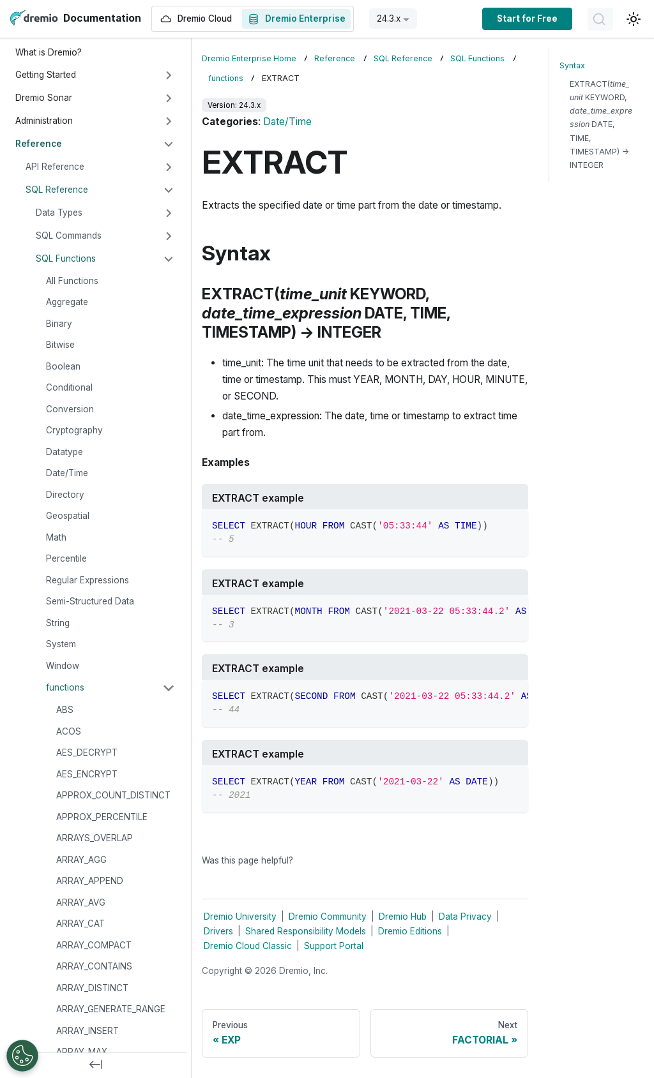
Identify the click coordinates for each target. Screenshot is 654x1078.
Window (62, 666)
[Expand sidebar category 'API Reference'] (168, 167)
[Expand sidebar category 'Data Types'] (168, 213)
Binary (59, 323)
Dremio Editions (410, 931)
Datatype (64, 452)
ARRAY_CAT (80, 923)
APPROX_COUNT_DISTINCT (113, 795)
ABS (64, 710)
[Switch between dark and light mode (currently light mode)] (633, 19)
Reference (38, 143)
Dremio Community (328, 916)
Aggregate (67, 302)
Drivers (218, 931)
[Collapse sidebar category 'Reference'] (168, 144)
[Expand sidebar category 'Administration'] (168, 121)
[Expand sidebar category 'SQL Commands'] (168, 236)
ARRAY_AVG (80, 902)
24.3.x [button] (388, 18)
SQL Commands (69, 235)
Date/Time (67, 473)
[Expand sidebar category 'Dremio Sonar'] (168, 98)
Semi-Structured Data (90, 601)
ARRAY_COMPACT (94, 945)
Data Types (59, 212)
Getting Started (45, 75)
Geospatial (67, 516)
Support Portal (333, 946)
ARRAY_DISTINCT (92, 988)
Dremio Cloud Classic (248, 946)
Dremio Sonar (43, 98)
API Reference (55, 166)
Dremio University (240, 916)
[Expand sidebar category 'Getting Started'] (168, 75)
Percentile (66, 558)
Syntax (572, 65)
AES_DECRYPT (87, 752)
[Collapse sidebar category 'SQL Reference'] (168, 190)
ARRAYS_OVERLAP (94, 838)
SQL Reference (57, 189)
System (61, 644)
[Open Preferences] (22, 1056)
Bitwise (60, 345)
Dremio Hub (403, 916)
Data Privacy (465, 916)
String (58, 623)
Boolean (63, 366)
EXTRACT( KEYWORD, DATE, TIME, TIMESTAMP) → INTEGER (601, 124)
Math (56, 537)
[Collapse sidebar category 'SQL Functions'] (168, 259)
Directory (65, 495)
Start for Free (527, 18)
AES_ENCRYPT (87, 774)
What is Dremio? (48, 52)
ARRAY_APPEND (89, 881)
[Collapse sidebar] (95, 1065)
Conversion (70, 409)
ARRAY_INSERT (87, 1031)
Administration (44, 121)
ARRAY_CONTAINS (94, 966)
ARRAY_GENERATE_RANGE (110, 1009)
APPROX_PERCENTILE (102, 817)
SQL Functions (66, 258)
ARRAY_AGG (81, 860)
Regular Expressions (87, 580)
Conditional (69, 387)
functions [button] (65, 687)
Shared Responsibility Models (305, 931)
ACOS (68, 731)
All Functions (72, 281)
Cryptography (74, 430)
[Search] (600, 19)
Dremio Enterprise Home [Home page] (249, 58)
